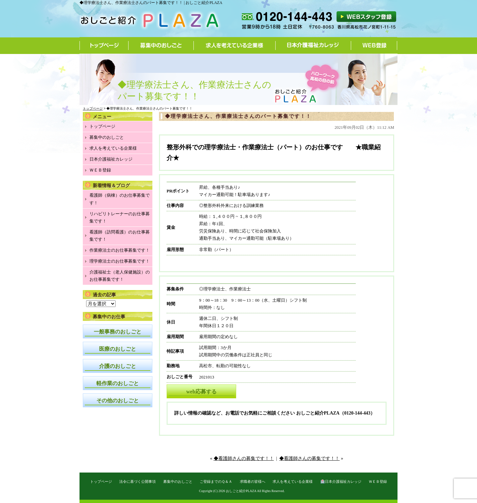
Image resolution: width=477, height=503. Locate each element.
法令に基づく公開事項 (137, 481)
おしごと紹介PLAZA (241, 491)
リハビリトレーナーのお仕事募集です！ (119, 217)
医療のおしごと (117, 349)
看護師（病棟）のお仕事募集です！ (119, 199)
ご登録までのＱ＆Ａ (216, 481)
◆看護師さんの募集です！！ (244, 458)
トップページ (104, 45)
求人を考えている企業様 (235, 45)
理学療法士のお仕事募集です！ (119, 261)
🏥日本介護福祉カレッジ (340, 481)
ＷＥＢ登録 (100, 170)
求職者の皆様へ (252, 481)
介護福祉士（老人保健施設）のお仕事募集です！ (119, 276)
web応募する (201, 391)
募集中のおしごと (161, 45)
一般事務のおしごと (117, 331)
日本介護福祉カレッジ (313, 45)
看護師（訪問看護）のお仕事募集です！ (119, 235)
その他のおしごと (117, 400)
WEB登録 (374, 45)
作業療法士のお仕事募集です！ (119, 250)
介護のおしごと (117, 366)
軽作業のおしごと (117, 383)
